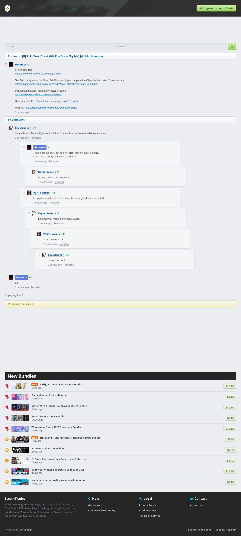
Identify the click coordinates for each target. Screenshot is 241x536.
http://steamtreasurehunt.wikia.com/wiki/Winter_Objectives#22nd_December (56, 84)
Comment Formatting (102, 510)
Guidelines (95, 505)
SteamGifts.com (226, 529)
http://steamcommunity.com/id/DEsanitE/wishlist (51, 107)
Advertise (196, 505)
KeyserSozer (23, 128)
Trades (12, 56)
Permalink (36, 138)
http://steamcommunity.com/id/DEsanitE (57, 101)
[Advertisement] (120, 29)
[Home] (7, 8)
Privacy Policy (147, 505)
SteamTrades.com (199, 529)
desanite (20, 64)
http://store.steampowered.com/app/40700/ (38, 94)
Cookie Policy (147, 510)
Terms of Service (149, 515)
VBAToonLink (41, 192)
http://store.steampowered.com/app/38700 (38, 73)
